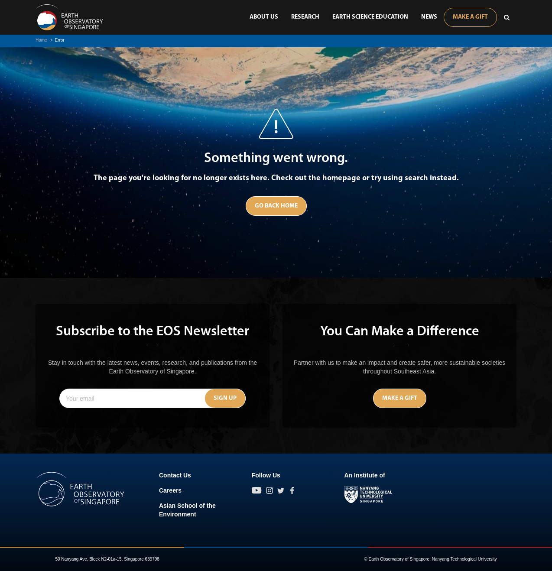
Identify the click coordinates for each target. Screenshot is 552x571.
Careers (170, 490)
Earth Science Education (370, 17)
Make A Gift (470, 17)
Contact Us (175, 475)
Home (41, 40)
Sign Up (225, 398)
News (429, 17)
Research (305, 17)
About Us (264, 17)
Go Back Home (276, 206)
